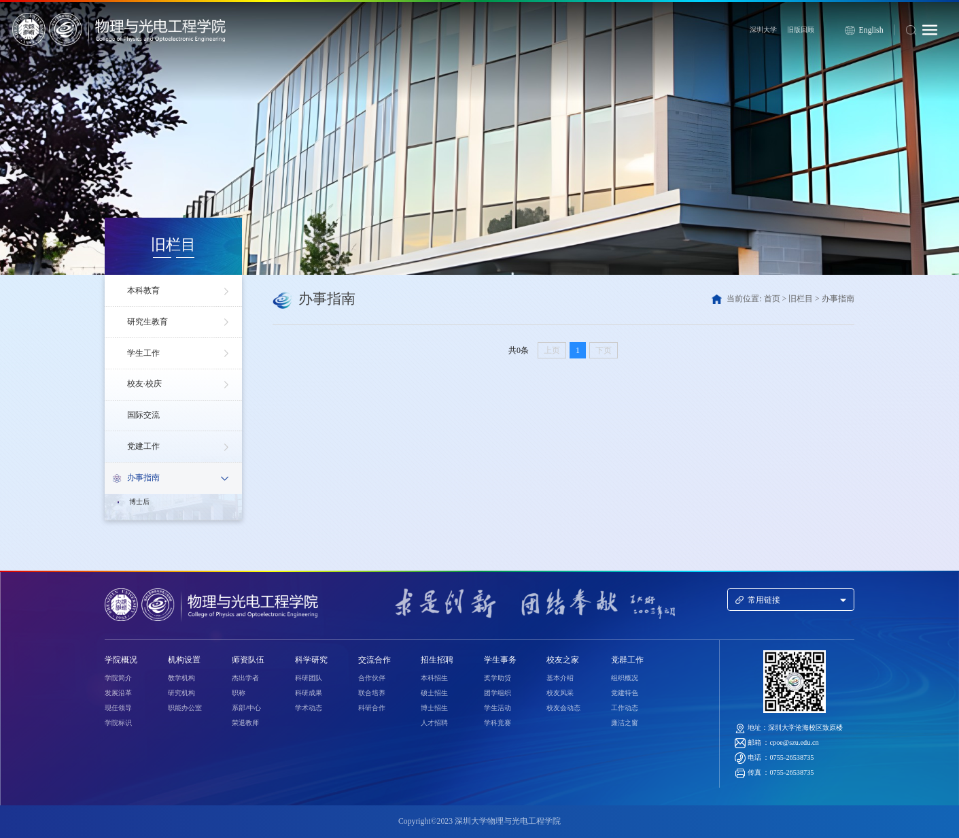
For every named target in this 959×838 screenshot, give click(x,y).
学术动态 (308, 707)
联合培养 (371, 693)
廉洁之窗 (624, 722)
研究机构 (181, 693)
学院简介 (118, 678)
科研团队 (308, 678)
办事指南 (179, 476)
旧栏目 (800, 299)
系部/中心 (246, 707)
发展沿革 (118, 693)
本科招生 (434, 678)
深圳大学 (763, 29)
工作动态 (624, 707)
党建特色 (624, 693)
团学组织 (497, 693)
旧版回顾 (800, 29)
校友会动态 (563, 707)
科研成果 (308, 693)
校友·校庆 (179, 385)
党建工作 (179, 446)
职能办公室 (185, 707)
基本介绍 (560, 678)
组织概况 (624, 678)
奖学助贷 (497, 678)
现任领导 (118, 707)
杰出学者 (245, 678)
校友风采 (560, 693)
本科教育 (179, 291)
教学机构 (181, 678)
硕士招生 (434, 693)
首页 (772, 299)
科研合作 (371, 707)
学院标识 (118, 722)
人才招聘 (434, 722)
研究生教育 (179, 322)
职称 (238, 693)
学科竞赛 (497, 722)
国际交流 (143, 415)
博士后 (139, 501)
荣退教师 (245, 722)
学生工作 (179, 353)
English (871, 30)
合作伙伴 (371, 678)
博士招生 (434, 707)
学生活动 (497, 707)
